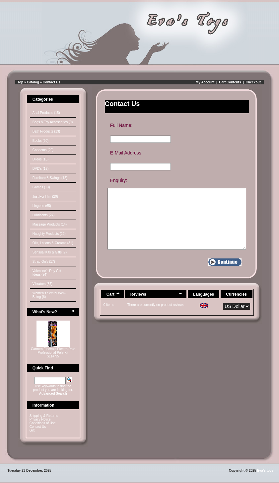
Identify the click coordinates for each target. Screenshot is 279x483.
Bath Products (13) (46, 131)
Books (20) (40, 141)
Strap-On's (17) (44, 261)
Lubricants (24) (44, 215)
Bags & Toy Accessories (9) (53, 122)
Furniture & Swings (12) (50, 178)
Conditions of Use (43, 423)
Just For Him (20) (45, 196)
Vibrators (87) (42, 284)
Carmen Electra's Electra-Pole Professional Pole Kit (53, 350)
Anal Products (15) (46, 113)
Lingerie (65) (42, 206)
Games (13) (41, 187)
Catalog (33, 82)
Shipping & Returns (44, 416)
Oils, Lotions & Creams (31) (53, 243)
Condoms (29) (43, 150)
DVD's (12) (41, 168)
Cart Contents (230, 82)
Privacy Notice (40, 419)
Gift (32, 430)
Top (20, 82)
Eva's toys (265, 470)
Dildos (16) (40, 159)
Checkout (253, 82)
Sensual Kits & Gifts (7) (50, 252)
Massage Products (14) (50, 224)
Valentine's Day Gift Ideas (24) (47, 272)
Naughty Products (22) (49, 234)
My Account (205, 82)
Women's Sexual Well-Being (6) (49, 295)
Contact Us (51, 82)
